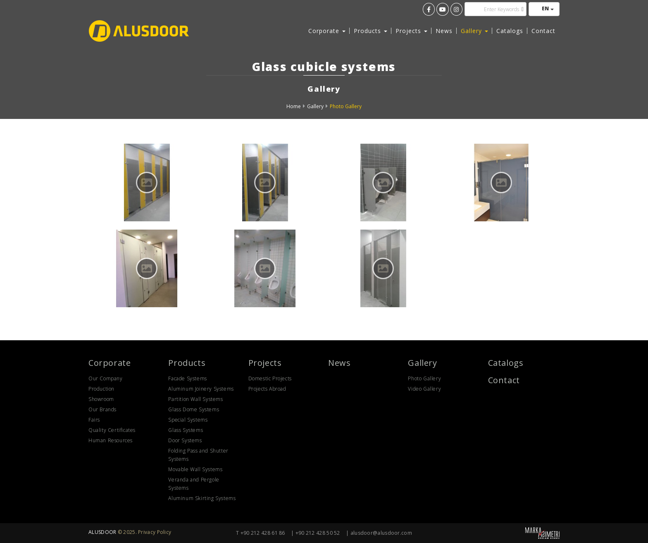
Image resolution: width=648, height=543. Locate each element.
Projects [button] (411, 31)
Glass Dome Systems (193, 409)
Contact (543, 31)
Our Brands (102, 409)
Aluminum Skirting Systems (202, 498)
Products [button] (370, 31)
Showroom (101, 399)
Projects (265, 362)
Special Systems (187, 419)
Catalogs (509, 31)
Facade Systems (187, 378)
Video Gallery (424, 388)
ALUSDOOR (102, 532)
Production (101, 388)
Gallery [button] (474, 31)
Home (293, 106)
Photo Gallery (346, 106)
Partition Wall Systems (195, 399)
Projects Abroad (267, 388)
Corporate (109, 362)
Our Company (105, 378)
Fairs (94, 419)
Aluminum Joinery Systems (200, 388)
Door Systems (185, 440)
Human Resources (110, 440)
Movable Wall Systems (195, 469)
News (444, 31)
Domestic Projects (270, 378)
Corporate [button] (326, 31)
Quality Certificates (112, 430)
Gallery (315, 106)
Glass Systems (185, 430)
